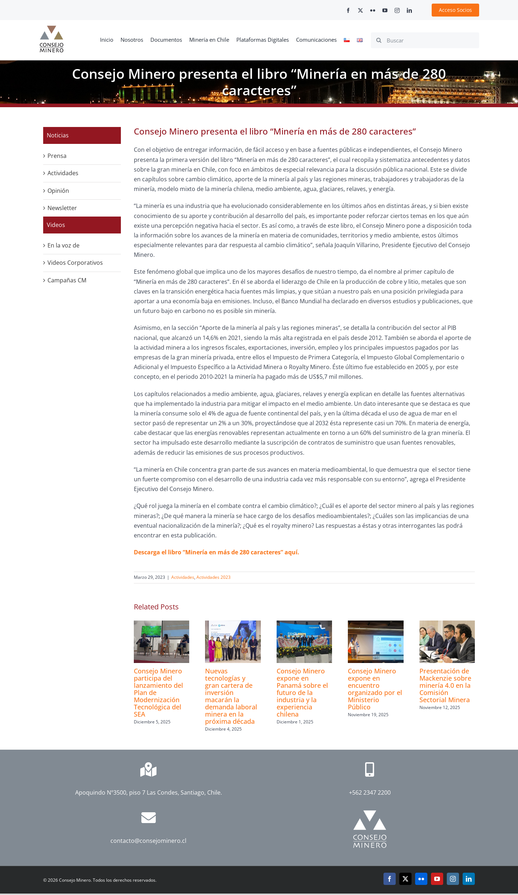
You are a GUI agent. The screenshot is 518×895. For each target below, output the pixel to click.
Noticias (58, 135)
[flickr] (372, 10)
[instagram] (397, 10)
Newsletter (62, 208)
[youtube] (384, 10)
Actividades (182, 577)
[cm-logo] (51, 28)
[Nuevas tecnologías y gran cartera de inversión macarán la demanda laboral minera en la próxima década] (232, 624)
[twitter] (360, 10)
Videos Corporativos (75, 263)
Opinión (58, 191)
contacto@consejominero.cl (148, 841)
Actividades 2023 (213, 577)
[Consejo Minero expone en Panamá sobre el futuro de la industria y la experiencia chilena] (304, 624)
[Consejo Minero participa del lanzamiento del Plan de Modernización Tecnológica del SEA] (161, 624)
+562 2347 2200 (370, 792)
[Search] (379, 40)
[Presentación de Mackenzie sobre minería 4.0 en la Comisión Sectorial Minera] (447, 624)
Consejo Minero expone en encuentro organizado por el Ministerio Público (375, 689)
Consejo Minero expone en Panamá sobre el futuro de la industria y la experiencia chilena (302, 692)
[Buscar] (425, 40)
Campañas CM (66, 280)
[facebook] (348, 10)
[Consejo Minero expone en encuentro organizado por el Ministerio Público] (375, 624)
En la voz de (63, 245)
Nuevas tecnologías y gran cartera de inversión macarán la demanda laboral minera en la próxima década (231, 696)
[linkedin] (409, 10)
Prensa (57, 156)
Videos (56, 225)
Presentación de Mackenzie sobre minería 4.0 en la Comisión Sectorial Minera (445, 685)
